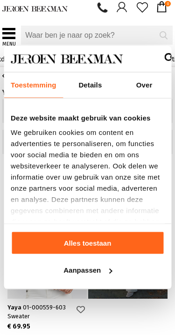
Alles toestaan (88, 243)
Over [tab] (144, 84)
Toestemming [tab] (33, 84)
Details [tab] (90, 84)
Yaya (36, 307)
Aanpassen (87, 270)
